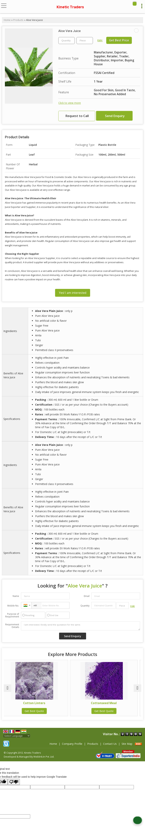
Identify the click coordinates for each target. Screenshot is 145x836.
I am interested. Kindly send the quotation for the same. (80, 625)
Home (7, 20)
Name (16, 596)
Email (86, 596)
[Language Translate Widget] (16, 736)
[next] (137, 688)
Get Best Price (119, 40)
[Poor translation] (14, 782)
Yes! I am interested (72, 293)
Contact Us (110, 744)
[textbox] (84, 40)
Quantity (84, 605)
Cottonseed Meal (107, 703)
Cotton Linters (38, 703)
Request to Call (77, 116)
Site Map (127, 744)
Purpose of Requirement (12, 615)
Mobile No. (13, 605)
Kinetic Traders (70, 7)
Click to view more (69, 103)
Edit (100, 40)
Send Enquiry (115, 116)
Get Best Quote (37, 711)
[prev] (7, 688)
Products (18, 20)
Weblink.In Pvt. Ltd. (43, 756)
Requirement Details (12, 626)
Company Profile (72, 744)
